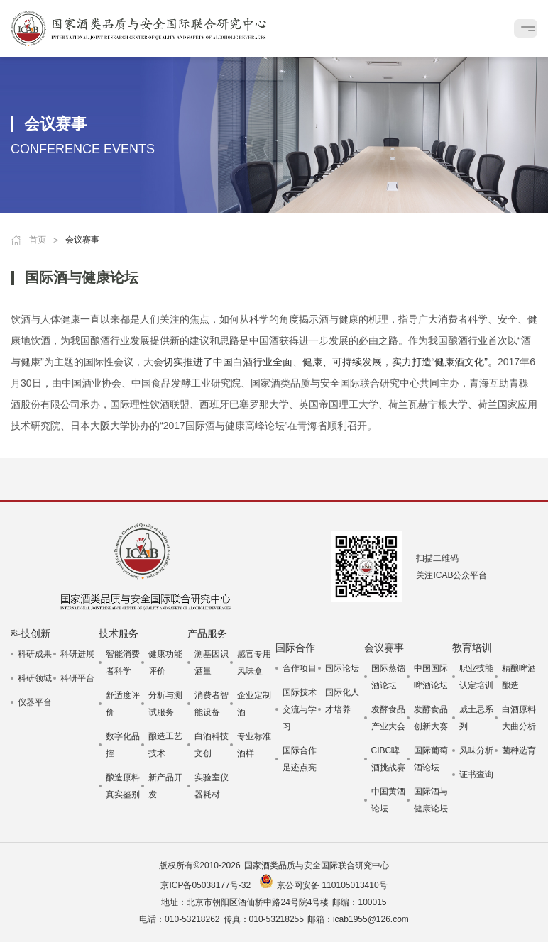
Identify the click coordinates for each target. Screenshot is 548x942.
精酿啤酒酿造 (519, 676)
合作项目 (300, 668)
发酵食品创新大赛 (431, 717)
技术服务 (118, 633)
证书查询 (476, 775)
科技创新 (30, 633)
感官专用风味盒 (254, 662)
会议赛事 (384, 647)
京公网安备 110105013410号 (332, 885)
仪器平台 (35, 702)
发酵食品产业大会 (388, 717)
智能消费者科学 (123, 662)
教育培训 (472, 647)
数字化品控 (123, 744)
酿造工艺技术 (165, 744)
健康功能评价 (165, 662)
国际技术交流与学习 (300, 709)
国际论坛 (342, 668)
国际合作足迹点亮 (300, 759)
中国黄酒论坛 (388, 800)
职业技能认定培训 (476, 676)
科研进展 (77, 654)
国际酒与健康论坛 (431, 800)
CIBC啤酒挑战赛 (388, 759)
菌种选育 (519, 750)
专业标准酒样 (254, 744)
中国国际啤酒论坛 (431, 676)
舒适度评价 (123, 703)
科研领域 (35, 678)
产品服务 (207, 633)
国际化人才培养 (342, 700)
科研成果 (35, 654)
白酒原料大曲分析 (519, 717)
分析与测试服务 (165, 703)
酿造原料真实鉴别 (123, 785)
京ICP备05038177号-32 (205, 885)
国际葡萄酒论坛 (431, 759)
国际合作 (295, 647)
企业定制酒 (254, 703)
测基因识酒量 (211, 662)
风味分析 (476, 750)
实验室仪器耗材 (211, 785)
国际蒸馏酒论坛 (388, 676)
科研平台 (77, 678)
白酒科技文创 (211, 744)
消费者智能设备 (211, 703)
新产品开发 (165, 785)
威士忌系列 (476, 717)
